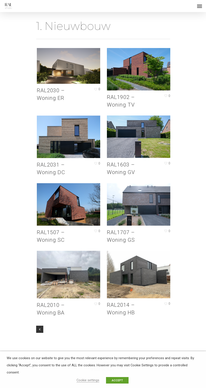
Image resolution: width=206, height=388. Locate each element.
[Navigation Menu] (199, 6)
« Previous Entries (39, 329)
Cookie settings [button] (88, 380)
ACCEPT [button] (117, 380)
